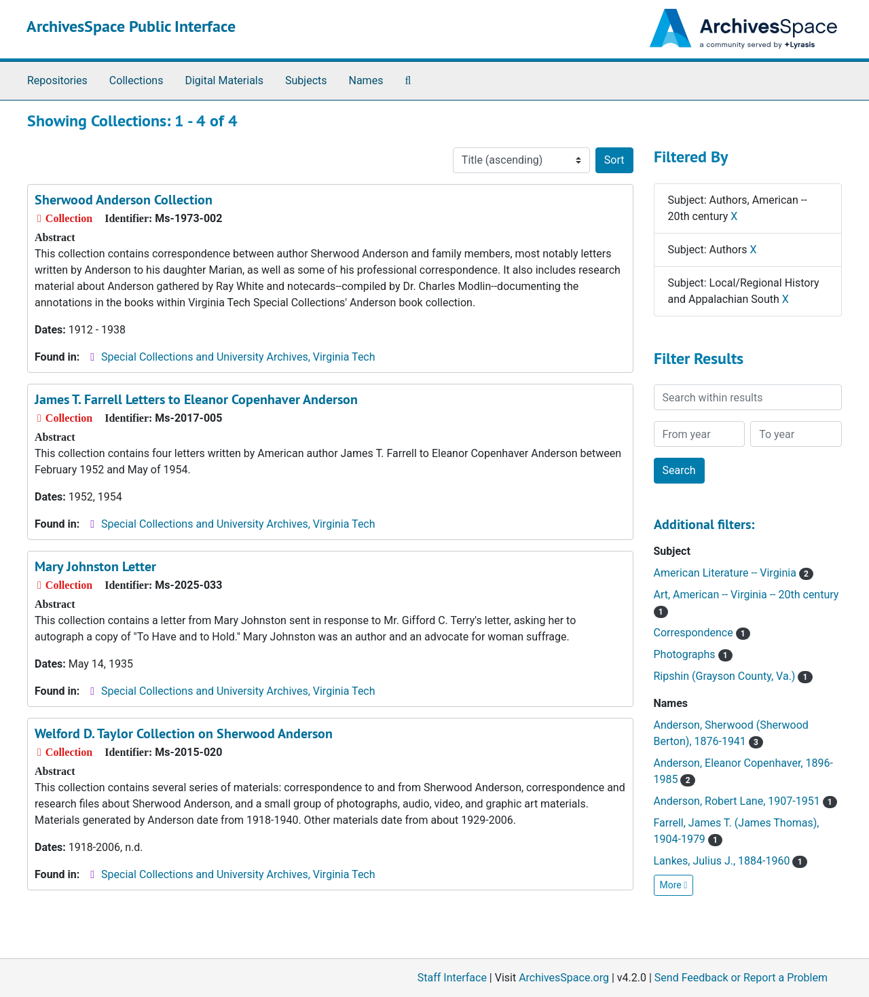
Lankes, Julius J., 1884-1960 (730, 860)
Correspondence (702, 632)
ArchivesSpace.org (564, 977)
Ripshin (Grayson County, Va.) (733, 676)
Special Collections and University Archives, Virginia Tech (238, 356)
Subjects (306, 80)
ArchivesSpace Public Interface (131, 26)
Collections (136, 80)
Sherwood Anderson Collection (123, 200)
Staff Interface (452, 977)
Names (366, 80)
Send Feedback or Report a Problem (741, 977)
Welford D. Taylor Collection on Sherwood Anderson (184, 733)
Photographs (693, 654)
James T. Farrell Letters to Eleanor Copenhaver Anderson (196, 399)
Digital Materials (224, 80)
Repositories (57, 80)
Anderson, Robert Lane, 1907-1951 (745, 801)
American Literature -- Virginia (734, 572)
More (674, 885)
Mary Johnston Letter (95, 566)
